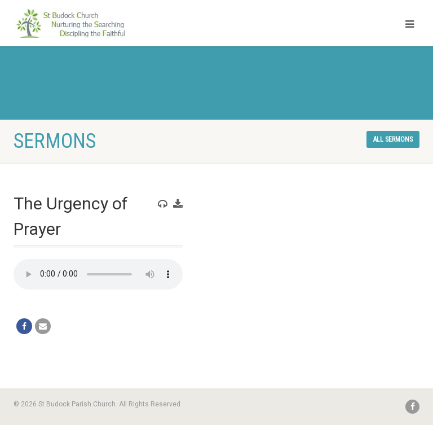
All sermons (393, 139)
